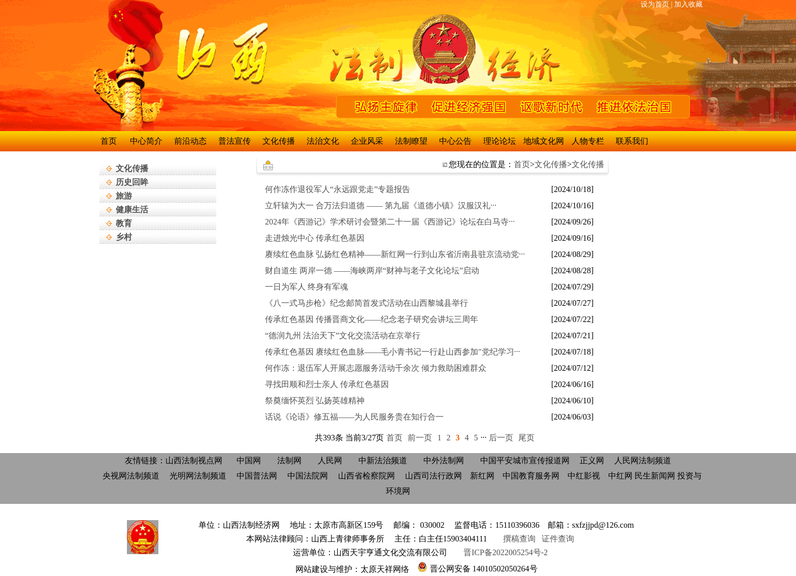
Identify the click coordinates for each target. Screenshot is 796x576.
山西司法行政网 (433, 475)
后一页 (501, 437)
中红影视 (584, 475)
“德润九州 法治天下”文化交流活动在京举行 (342, 335)
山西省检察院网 (366, 475)
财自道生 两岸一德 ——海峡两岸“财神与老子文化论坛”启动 (372, 270)
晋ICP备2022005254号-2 (505, 552)
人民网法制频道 (642, 460)
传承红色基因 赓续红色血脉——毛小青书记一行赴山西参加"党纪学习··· (392, 351)
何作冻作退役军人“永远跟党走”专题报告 (337, 189)
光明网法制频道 (198, 475)
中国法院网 (307, 475)
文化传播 (132, 168)
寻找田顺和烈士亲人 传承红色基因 (327, 384)
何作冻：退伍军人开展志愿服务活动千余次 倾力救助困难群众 (375, 368)
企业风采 (367, 141)
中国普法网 (257, 475)
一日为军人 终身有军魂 (306, 286)
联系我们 (632, 141)
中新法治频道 (382, 460)
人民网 (330, 460)
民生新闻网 (655, 475)
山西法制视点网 (193, 460)
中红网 (620, 475)
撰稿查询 (520, 538)
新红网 (482, 475)
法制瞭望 (411, 141)
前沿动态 (190, 141)
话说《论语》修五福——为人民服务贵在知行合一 (354, 416)
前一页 (420, 437)
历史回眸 (132, 182)
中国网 (249, 460)
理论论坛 (499, 141)
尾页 (526, 437)
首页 (109, 141)
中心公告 (455, 141)
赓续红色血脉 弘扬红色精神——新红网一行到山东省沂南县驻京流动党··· (395, 254)
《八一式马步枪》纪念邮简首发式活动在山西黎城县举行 (366, 303)
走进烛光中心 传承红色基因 (314, 238)
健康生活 (132, 209)
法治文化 (323, 141)
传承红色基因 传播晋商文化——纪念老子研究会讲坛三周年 (371, 319)
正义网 (592, 460)
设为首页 (655, 4)
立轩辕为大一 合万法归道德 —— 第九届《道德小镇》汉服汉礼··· (380, 205)
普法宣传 (234, 141)
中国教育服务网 (531, 475)
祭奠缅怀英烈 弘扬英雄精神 (314, 400)
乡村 (124, 237)
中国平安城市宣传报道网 (525, 460)
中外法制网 (443, 460)
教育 (124, 223)
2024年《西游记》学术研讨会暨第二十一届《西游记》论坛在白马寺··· (390, 221)
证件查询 (560, 538)
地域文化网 (543, 141)
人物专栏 (588, 141)
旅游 (124, 195)
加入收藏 (688, 4)
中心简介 (146, 141)
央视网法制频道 (131, 475)
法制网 (289, 460)
